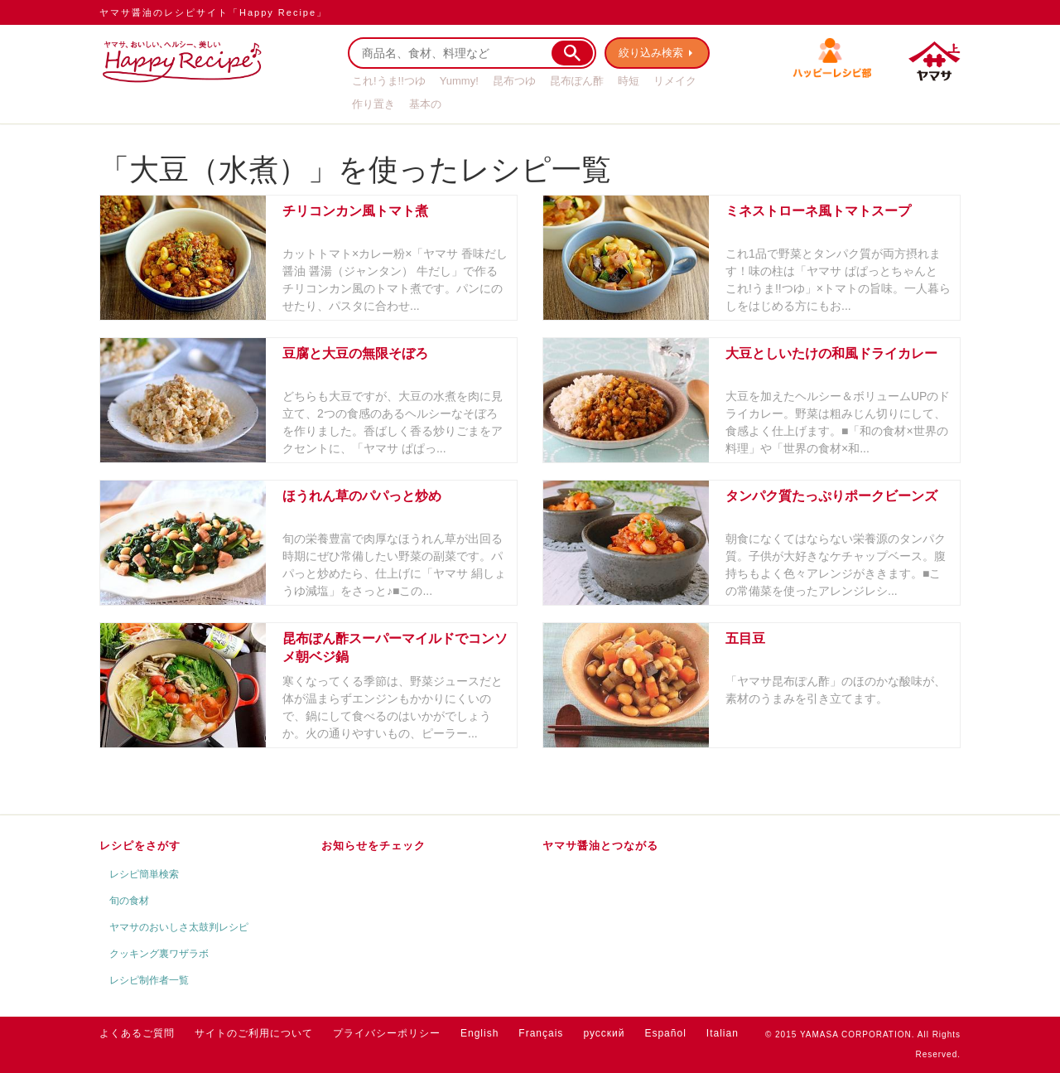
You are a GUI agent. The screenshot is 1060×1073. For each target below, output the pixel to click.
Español (665, 1033)
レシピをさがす (140, 845)
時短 (628, 81)
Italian (722, 1033)
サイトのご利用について (254, 1033)
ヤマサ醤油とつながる (600, 845)
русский (603, 1033)
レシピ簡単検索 (144, 874)
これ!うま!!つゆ (389, 81)
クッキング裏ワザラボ (159, 953)
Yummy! (459, 81)
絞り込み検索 (651, 52)
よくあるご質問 (137, 1033)
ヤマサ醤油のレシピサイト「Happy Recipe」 (213, 12)
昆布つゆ (514, 81)
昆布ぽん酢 (577, 81)
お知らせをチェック (373, 845)
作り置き (373, 104)
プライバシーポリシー (387, 1033)
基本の (425, 104)
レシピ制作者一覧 (149, 980)
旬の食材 (129, 900)
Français (540, 1033)
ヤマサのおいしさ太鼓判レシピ (178, 927)
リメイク (674, 81)
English (479, 1033)
